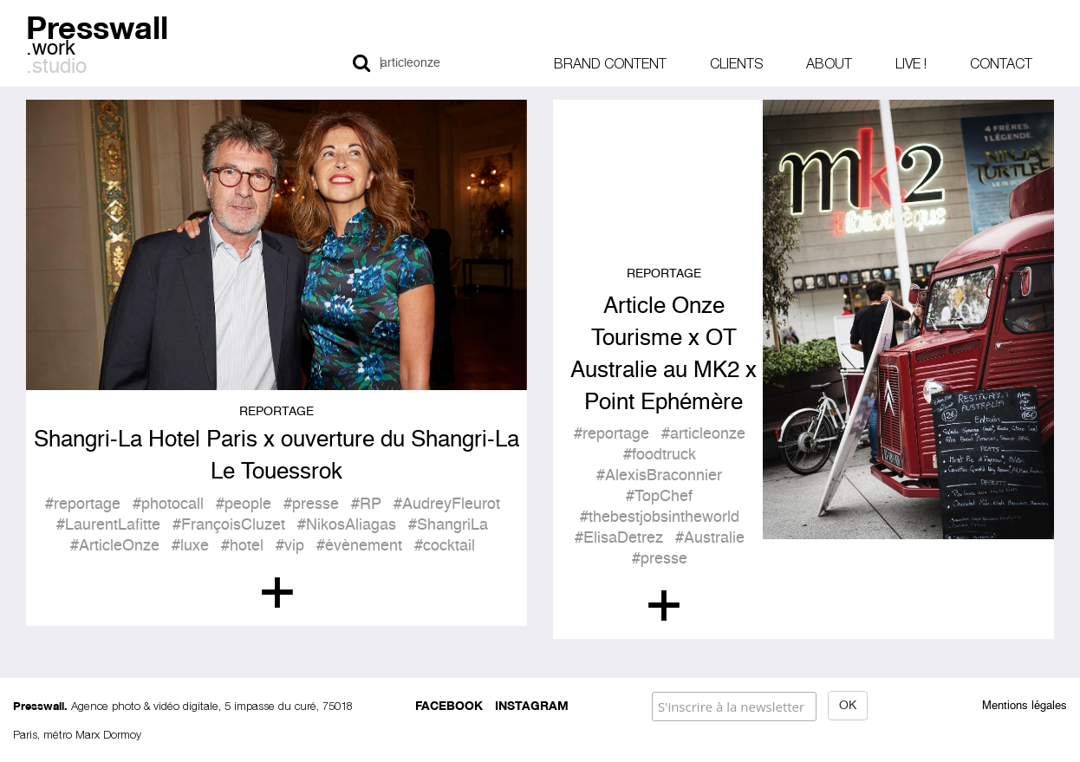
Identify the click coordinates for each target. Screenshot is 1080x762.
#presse (311, 504)
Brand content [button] (610, 63)
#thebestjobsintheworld (659, 517)
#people (243, 504)
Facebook (449, 704)
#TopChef (659, 497)
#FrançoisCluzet (228, 525)
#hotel (242, 546)
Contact (1001, 63)
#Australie (710, 538)
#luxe (190, 546)
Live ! (911, 63)
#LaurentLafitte (108, 525)
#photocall (168, 504)
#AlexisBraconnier (659, 476)
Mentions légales (1024, 706)
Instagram (532, 704)
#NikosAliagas (346, 525)
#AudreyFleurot (447, 504)
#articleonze (703, 434)
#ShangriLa (448, 525)
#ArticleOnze (114, 546)
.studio (56, 68)
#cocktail (444, 546)
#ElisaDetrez (619, 538)
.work (50, 49)
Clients (736, 63)
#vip (290, 546)
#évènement (359, 546)
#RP (366, 504)
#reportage (82, 504)
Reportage (276, 412)
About (829, 63)
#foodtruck (659, 455)
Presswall (97, 24)
